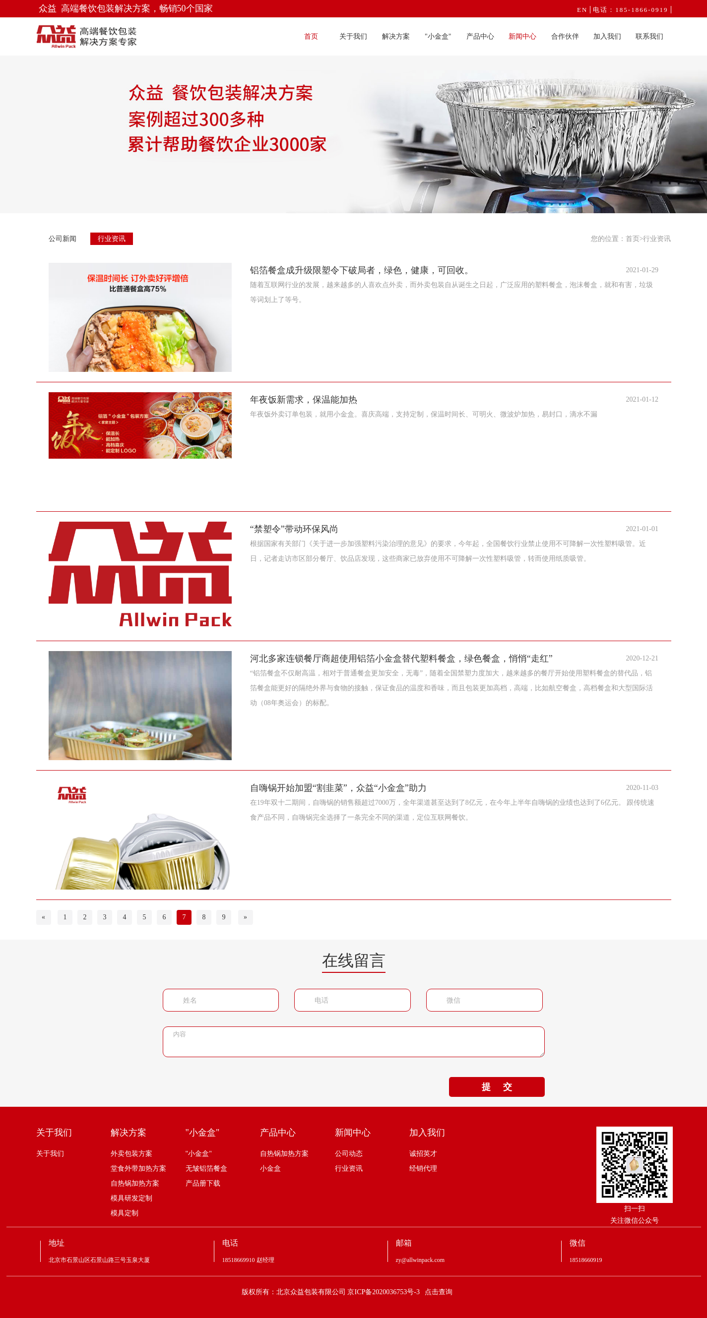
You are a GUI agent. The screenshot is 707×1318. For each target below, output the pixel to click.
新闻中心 (522, 36)
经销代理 (423, 1168)
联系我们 (649, 36)
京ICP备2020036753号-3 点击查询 (399, 1292)
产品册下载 (203, 1183)
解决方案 (396, 36)
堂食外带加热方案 (138, 1168)
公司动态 (349, 1153)
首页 (311, 36)
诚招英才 (423, 1153)
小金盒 (270, 1168)
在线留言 (354, 960)
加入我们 (607, 36)
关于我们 (353, 36)
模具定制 (124, 1213)
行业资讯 (112, 238)
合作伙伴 (565, 36)
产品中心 (480, 36)
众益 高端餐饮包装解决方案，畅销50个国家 (126, 8)
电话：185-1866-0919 (630, 9)
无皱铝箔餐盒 (206, 1168)
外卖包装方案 (131, 1153)
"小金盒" (438, 36)
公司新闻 (62, 238)
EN (582, 9)
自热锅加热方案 (135, 1183)
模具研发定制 (131, 1198)
